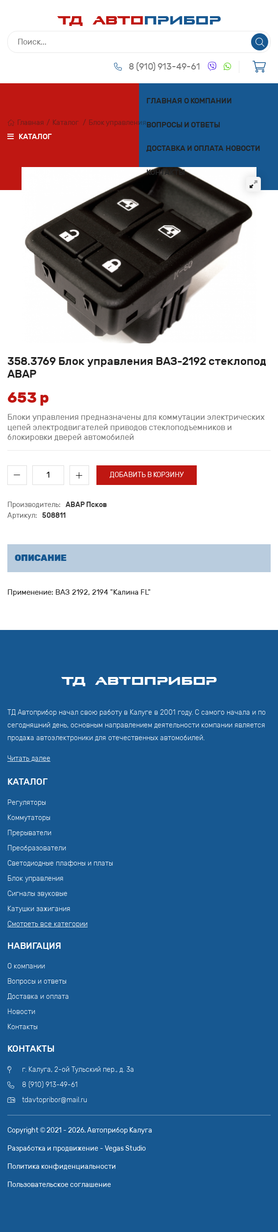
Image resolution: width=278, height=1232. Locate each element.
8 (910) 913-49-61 (164, 66)
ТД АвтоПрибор (139, 676)
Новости (243, 148)
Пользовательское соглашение (59, 1185)
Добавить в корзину (147, 475)
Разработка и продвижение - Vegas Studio (76, 1148)
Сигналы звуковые (37, 894)
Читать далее (28, 758)
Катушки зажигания (38, 909)
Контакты (165, 172)
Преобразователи (36, 848)
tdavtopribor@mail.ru (54, 1100)
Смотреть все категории (47, 924)
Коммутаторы (28, 818)
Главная (164, 101)
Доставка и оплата (185, 148)
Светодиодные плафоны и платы (60, 863)
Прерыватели (29, 833)
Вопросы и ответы (183, 125)
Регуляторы (26, 802)
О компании (208, 101)
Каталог (65, 123)
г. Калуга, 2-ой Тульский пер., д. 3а (78, 1069)
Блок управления (117, 123)
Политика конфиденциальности (61, 1166)
